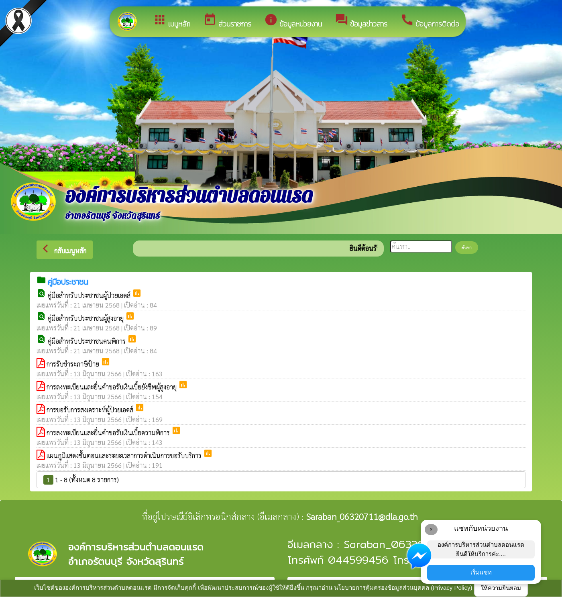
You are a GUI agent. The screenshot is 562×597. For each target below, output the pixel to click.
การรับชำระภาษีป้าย (74, 364)
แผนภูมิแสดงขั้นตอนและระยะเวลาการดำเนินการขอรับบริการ (125, 455)
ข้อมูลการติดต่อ (429, 21)
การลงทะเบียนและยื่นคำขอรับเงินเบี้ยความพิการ (109, 432)
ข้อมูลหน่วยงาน (293, 21)
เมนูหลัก (171, 21)
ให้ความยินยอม (501, 588)
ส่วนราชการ (227, 21)
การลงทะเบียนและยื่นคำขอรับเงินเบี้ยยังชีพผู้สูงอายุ (112, 387)
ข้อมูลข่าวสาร (361, 21)
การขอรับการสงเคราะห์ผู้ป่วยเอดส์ (91, 409)
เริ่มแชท (481, 572)
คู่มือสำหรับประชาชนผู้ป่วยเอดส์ (90, 295)
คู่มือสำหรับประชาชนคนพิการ (87, 341)
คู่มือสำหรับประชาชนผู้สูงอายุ (86, 318)
